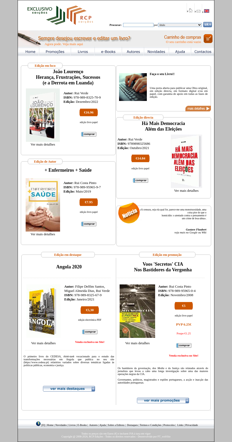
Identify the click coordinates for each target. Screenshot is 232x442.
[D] (43, 425)
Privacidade (191, 425)
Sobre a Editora (116, 425)
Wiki (204, 232)
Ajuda (102, 425)
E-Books (82, 425)
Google (193, 232)
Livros (72, 425)
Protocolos (169, 425)
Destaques (132, 425)
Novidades (61, 425)
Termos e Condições (151, 425)
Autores (93, 425)
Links (180, 425)
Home (50, 425)
